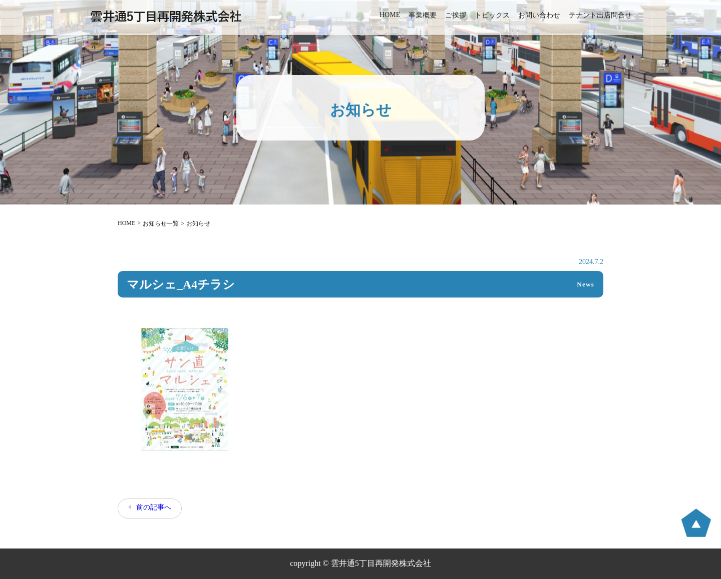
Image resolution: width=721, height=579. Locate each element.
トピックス (492, 15)
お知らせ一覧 (161, 223)
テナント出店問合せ (600, 15)
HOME (390, 14)
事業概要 (423, 15)
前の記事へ (153, 507)
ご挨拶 (455, 15)
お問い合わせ (539, 15)
